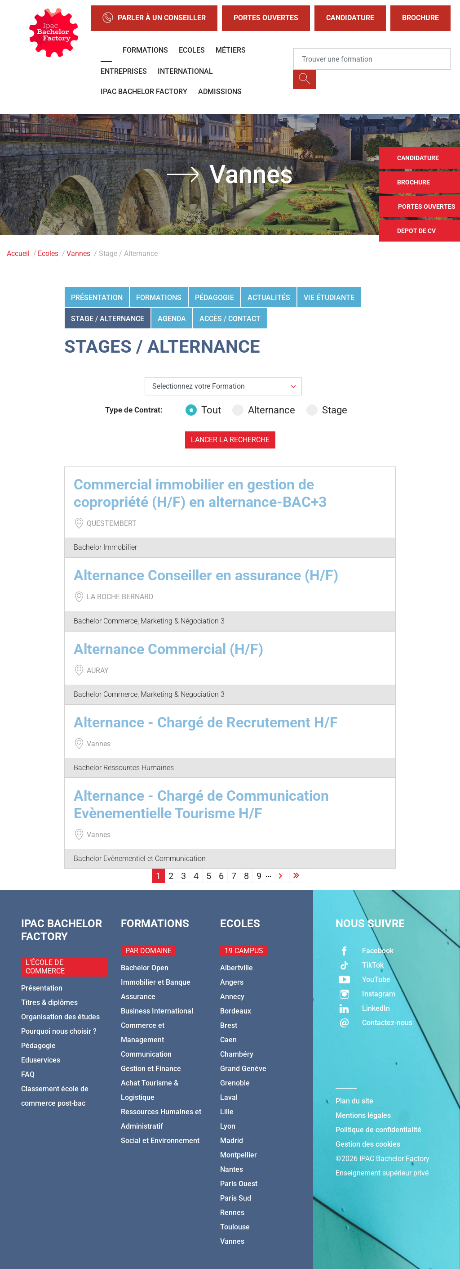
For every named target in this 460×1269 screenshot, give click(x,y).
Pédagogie (214, 297)
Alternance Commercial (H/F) (168, 649)
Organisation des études (60, 1017)
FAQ (28, 1074)
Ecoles (192, 50)
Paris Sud (235, 1198)
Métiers (231, 50)
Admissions (220, 91)
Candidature (350, 17)
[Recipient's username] (372, 59)
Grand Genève (243, 1068)
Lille (227, 1112)
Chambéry (236, 1054)
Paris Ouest (238, 1183)
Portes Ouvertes (266, 17)
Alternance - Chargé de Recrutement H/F (206, 722)
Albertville (236, 968)
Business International (157, 1011)
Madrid (231, 1140)
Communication (146, 1054)
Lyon (227, 1126)
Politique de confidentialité (378, 1130)
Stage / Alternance (107, 318)
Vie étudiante (329, 297)
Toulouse (235, 1227)
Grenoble (235, 1083)
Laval (229, 1097)
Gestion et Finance (151, 1068)
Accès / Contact (230, 318)
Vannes (78, 253)
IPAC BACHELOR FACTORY (144, 91)
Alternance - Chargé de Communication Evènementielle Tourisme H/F (201, 804)
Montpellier (238, 1155)
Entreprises (124, 71)
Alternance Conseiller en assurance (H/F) (206, 575)
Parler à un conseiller (154, 18)
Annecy (232, 996)
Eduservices (40, 1060)
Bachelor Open (144, 968)
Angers (231, 982)
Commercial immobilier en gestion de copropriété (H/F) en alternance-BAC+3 (200, 493)
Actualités (269, 297)
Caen (228, 1040)
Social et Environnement (160, 1140)
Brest (228, 1025)
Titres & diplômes (49, 1002)
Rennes (232, 1212)
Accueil (18, 253)
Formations (145, 50)
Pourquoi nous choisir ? (59, 1031)
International (185, 71)
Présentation (97, 297)
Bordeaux (235, 1011)
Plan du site (354, 1101)
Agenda (172, 318)
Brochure (420, 17)
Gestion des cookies (368, 1144)
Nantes (231, 1169)
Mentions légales (363, 1115)
